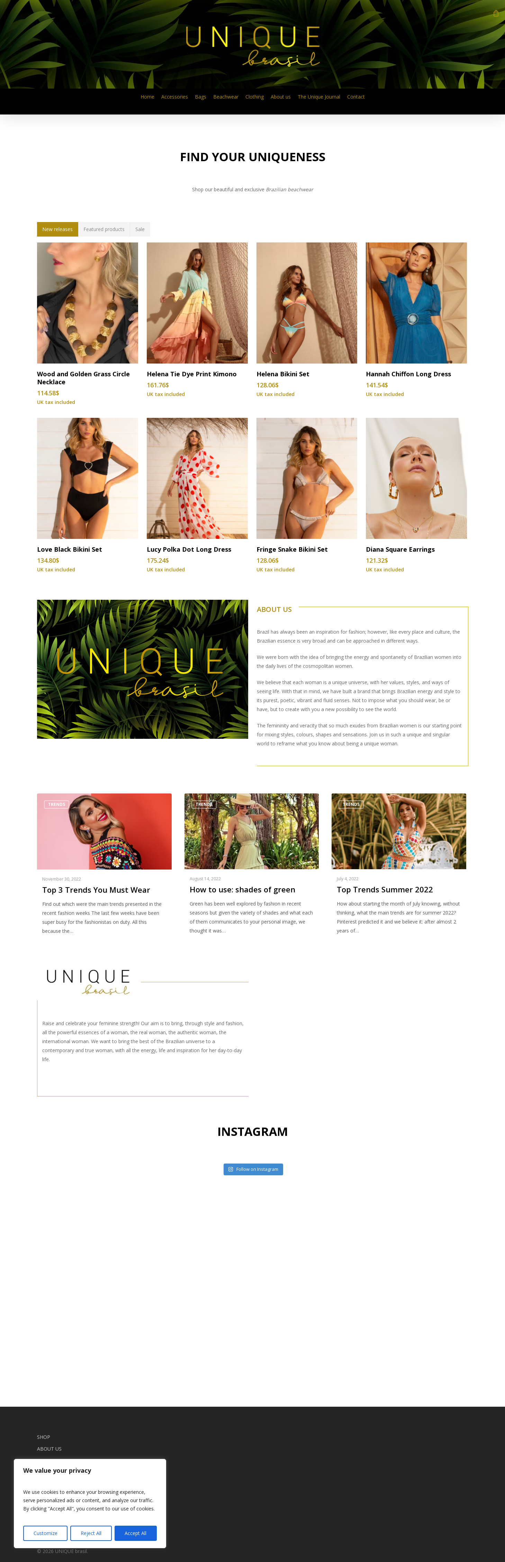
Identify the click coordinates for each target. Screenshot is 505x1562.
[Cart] (496, 13)
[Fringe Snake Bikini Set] (307, 685)
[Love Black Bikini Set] (87, 685)
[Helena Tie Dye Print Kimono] (197, 510)
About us (49, 1448)
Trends (56, 1012)
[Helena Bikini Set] (307, 510)
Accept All (135, 1533)
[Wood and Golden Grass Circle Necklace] (87, 510)
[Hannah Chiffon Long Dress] (416, 510)
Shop (43, 1437)
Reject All (91, 1533)
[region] (90, 1503)
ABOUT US (274, 816)
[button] (57, 437)
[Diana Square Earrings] (416, 685)
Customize (45, 1533)
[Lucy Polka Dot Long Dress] (197, 685)
